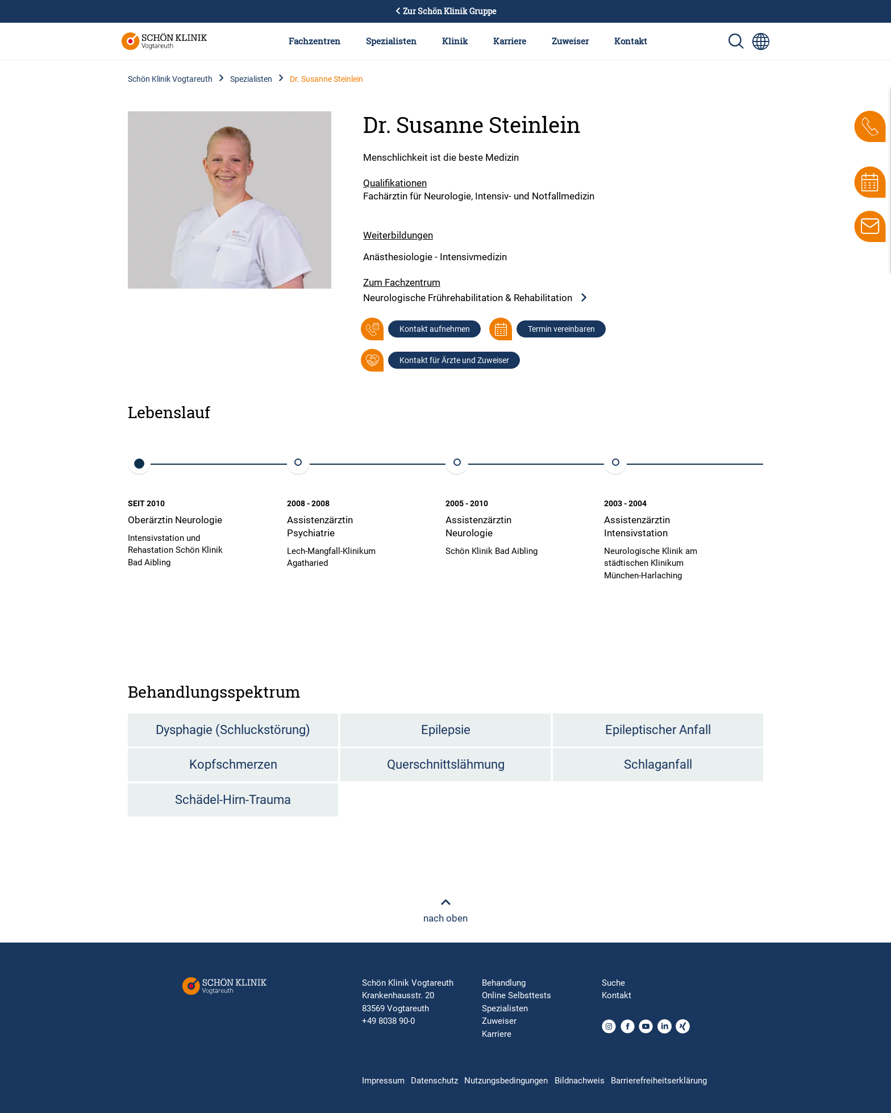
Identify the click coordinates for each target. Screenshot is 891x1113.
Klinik (455, 41)
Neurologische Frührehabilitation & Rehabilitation (475, 298)
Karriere (509, 41)
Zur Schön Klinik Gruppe (445, 11)
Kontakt (630, 41)
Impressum (383, 1081)
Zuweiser (570, 41)
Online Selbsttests (516, 995)
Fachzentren (314, 41)
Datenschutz (434, 1081)
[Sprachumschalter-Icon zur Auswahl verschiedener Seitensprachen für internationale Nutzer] (760, 41)
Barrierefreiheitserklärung (659, 1081)
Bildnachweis (580, 1081)
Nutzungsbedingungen (506, 1081)
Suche (613, 983)
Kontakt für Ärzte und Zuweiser (454, 360)
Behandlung (504, 983)
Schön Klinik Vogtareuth (170, 79)
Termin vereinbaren (561, 329)
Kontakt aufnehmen (434, 329)
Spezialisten (391, 41)
